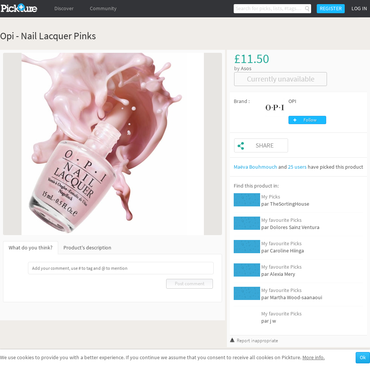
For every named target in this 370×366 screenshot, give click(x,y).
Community (103, 8)
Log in (359, 8)
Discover (64, 8)
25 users (297, 167)
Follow (310, 120)
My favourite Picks (281, 220)
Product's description (87, 247)
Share (265, 145)
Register (331, 8)
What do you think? (30, 247)
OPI (292, 101)
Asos (246, 68)
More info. (313, 357)
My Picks (270, 196)
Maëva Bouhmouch (255, 167)
